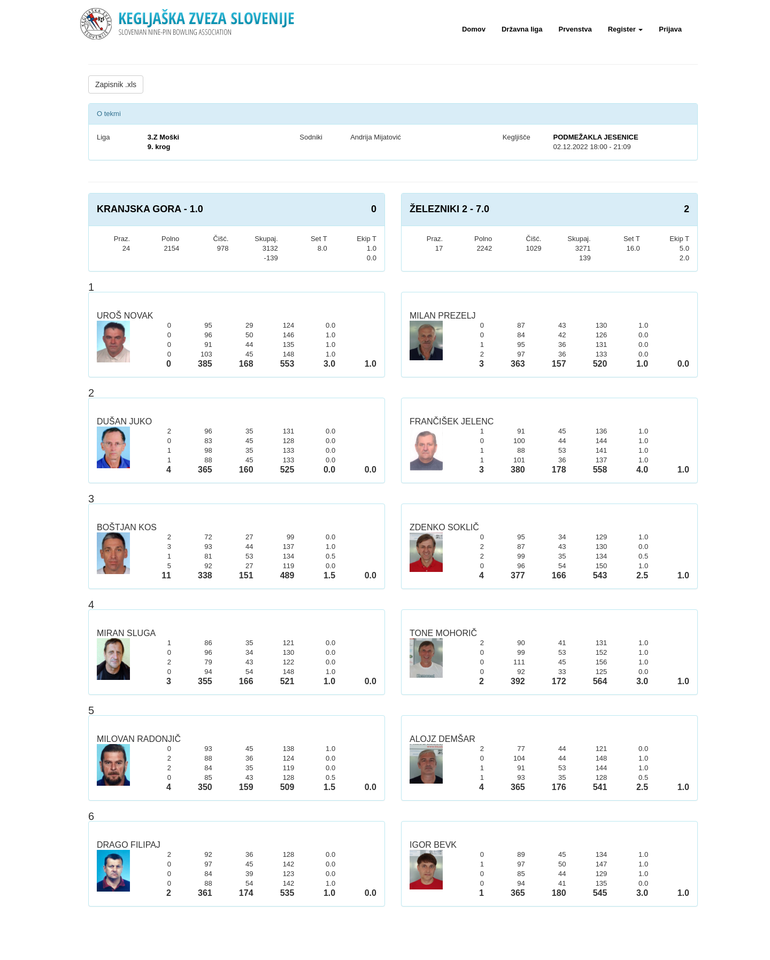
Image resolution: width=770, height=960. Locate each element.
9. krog (159, 147)
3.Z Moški (163, 137)
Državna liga (522, 29)
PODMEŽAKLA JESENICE (595, 137)
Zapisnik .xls (115, 84)
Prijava (670, 29)
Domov (474, 29)
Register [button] (625, 29)
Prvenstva (575, 29)
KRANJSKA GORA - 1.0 (150, 209)
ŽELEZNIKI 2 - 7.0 (449, 209)
